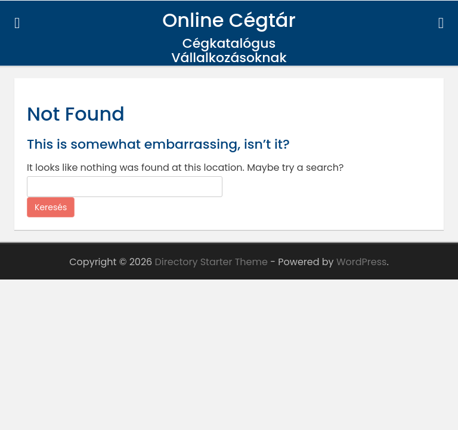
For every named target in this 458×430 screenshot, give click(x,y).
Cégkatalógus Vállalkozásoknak (228, 50)
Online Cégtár (229, 20)
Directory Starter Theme (213, 262)
